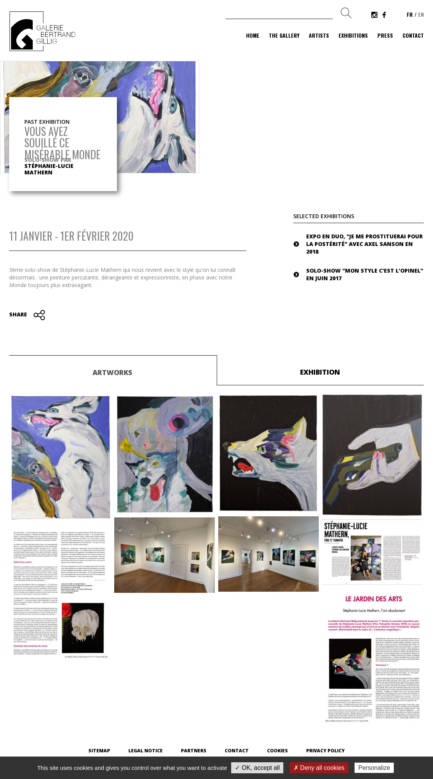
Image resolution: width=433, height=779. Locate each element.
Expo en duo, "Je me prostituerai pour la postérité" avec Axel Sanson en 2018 (364, 244)
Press (385, 35)
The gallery (284, 35)
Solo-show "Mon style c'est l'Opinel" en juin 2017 (364, 274)
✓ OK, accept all (257, 768)
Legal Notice (145, 750)
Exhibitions (353, 35)
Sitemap (99, 750)
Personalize (374, 768)
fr (410, 14)
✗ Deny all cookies (319, 768)
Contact (413, 35)
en (421, 14)
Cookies (277, 750)
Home (252, 35)
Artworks (112, 372)
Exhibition (320, 372)
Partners (193, 750)
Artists (319, 35)
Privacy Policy (325, 750)
